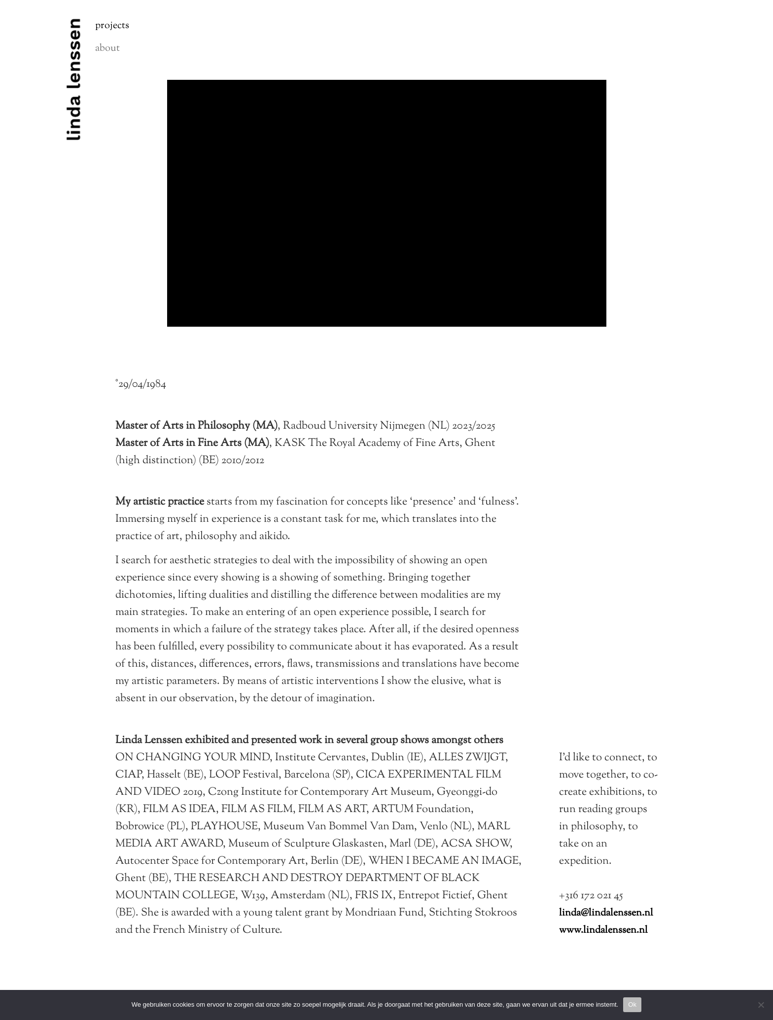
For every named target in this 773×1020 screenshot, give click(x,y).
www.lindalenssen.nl (603, 930)
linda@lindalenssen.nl (606, 913)
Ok (632, 1004)
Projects (112, 26)
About (107, 48)
